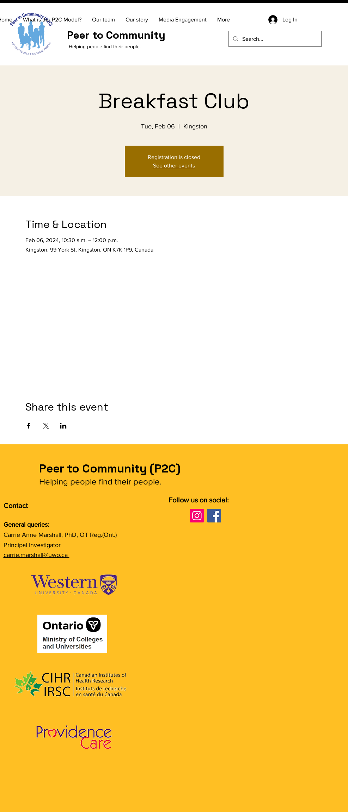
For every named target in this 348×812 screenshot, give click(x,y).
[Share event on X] (46, 426)
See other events (174, 166)
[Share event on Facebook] (28, 426)
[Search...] (274, 38)
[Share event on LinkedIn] (63, 426)
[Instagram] (197, 515)
